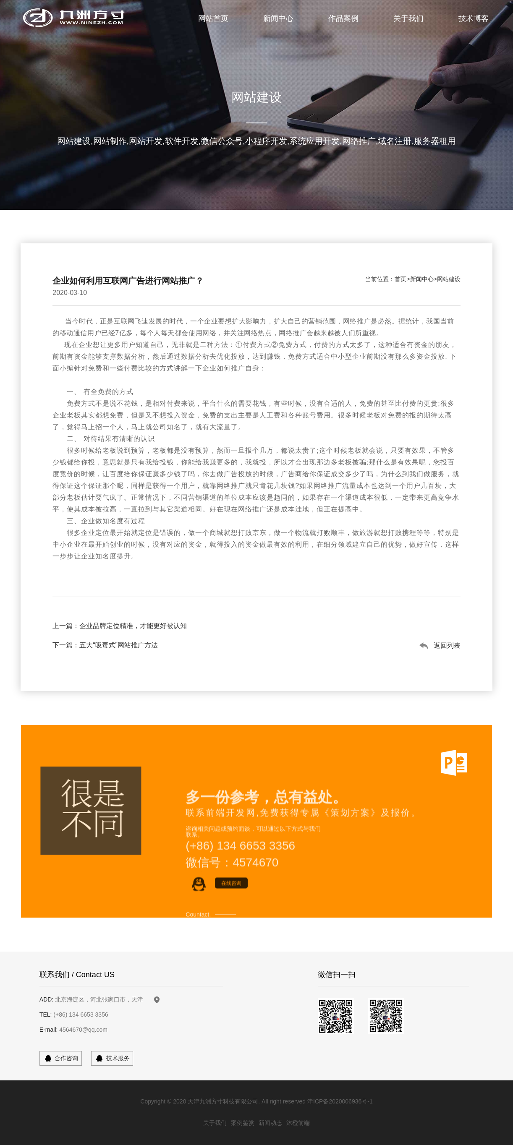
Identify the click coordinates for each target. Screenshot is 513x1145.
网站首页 (213, 18)
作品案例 (343, 18)
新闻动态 (270, 1122)
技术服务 (118, 1058)
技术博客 (473, 18)
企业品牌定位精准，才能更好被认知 (133, 625)
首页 (400, 279)
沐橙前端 (298, 1122)
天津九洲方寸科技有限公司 (223, 1101)
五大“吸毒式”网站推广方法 (118, 645)
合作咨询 (66, 1058)
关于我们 (408, 18)
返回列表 (447, 645)
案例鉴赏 (242, 1122)
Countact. (198, 949)
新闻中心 (278, 18)
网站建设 (449, 279)
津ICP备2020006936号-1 (340, 1101)
